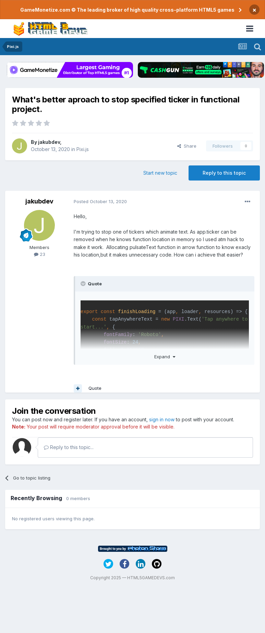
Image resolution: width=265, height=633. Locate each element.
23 (39, 254)
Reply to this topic (224, 173)
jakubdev (49, 142)
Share (186, 146)
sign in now (161, 419)
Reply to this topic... (69, 447)
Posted (100, 201)
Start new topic (160, 173)
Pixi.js (82, 149)
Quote (94, 388)
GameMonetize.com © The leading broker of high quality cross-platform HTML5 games (127, 10)
